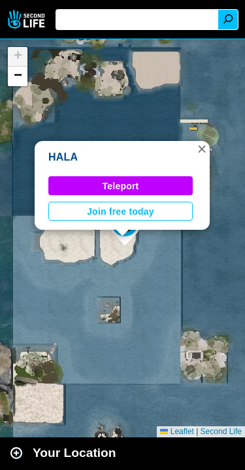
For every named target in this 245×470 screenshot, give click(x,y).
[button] (202, 149)
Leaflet (176, 431)
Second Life (28, 19)
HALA (63, 157)
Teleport (121, 186)
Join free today (120, 211)
